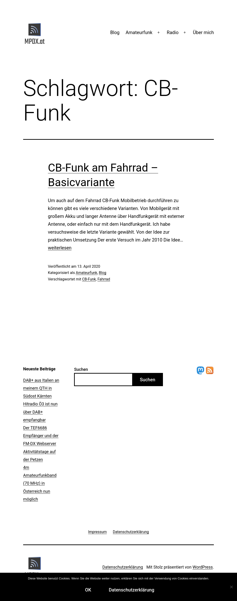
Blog (114, 32)
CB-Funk (89, 279)
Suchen (81, 369)
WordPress (203, 567)
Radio (173, 32)
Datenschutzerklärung (122, 567)
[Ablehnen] (231, 587)
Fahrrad (103, 279)
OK (88, 590)
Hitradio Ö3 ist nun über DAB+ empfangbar (40, 411)
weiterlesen (60, 248)
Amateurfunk (139, 32)
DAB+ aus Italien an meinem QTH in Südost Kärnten (41, 388)
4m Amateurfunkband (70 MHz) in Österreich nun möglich (39, 483)
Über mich (203, 32)
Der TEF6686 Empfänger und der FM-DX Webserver (41, 435)
